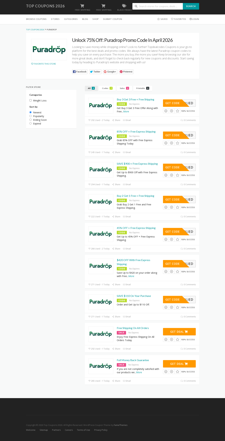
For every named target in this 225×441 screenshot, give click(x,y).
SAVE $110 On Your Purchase (134, 295)
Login (194, 19)
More (126, 111)
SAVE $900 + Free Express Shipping (137, 163)
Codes (107, 88)
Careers (69, 430)
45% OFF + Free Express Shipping (136, 227)
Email (127, 120)
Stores (55, 19)
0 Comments (188, 120)
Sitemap (44, 430)
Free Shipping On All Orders (133, 327)
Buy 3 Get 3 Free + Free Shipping (135, 99)
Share (116, 120)
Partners (56, 430)
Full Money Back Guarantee (133, 360)
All (91, 88)
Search (191, 6)
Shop (95, 19)
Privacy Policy (100, 430)
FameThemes (120, 425)
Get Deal (179, 332)
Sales (124, 88)
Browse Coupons (36, 19)
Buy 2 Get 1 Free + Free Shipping (135, 195)
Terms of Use (83, 430)
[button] (80, 71)
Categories (71, 19)
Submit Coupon (112, 19)
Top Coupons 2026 (45, 6)
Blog (85, 19)
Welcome (30, 430)
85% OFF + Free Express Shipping (136, 131)
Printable (142, 88)
